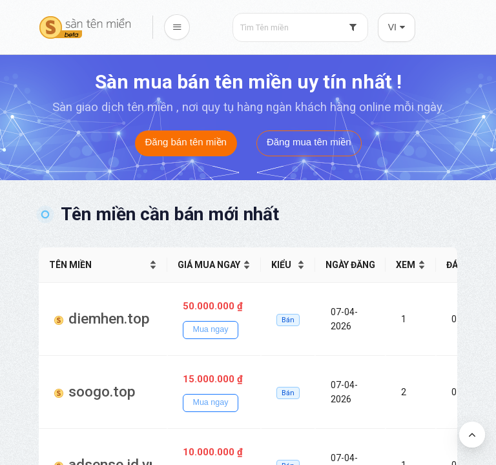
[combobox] (300, 27)
